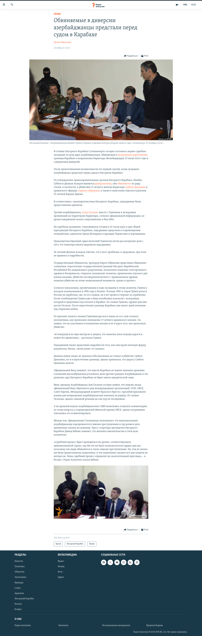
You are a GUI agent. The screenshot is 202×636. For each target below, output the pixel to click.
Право (57, 14)
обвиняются (125, 183)
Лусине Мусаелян (62, 42)
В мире (18, 609)
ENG (185, 5)
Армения (19, 593)
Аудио (61, 577)
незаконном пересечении (132, 155)
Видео (61, 561)
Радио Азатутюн (23, 625)
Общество (19, 572)
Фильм (61, 566)
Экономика (20, 577)
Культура (19, 582)
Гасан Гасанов (89, 212)
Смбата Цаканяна (135, 187)
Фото (60, 572)
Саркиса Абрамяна (89, 190)
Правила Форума (154, 625)
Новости (19, 561)
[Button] (131, 56)
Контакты (63, 625)
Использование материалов (116, 625)
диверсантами (103, 183)
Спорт (18, 588)
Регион (18, 604)
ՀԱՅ (193, 5)
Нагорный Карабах (24, 598)
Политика (20, 566)
